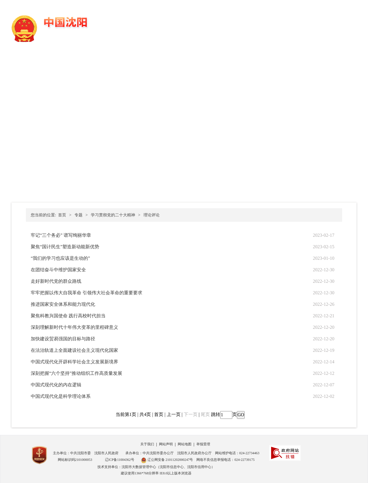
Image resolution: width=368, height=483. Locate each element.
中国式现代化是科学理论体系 (61, 396)
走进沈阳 (315, 23)
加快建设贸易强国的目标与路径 (63, 338)
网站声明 (166, 444)
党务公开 (193, 23)
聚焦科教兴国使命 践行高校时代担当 (68, 315)
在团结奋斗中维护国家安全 (58, 269)
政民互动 (266, 23)
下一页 (191, 414)
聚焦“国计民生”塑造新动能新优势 (65, 246)
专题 (78, 215)
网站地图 (184, 444)
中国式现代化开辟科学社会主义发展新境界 (74, 361)
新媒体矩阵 (341, 23)
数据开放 (290, 23)
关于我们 (147, 444)
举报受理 (203, 444)
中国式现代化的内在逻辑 (56, 384)
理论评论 (151, 215)
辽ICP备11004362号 (119, 460)
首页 (173, 23)
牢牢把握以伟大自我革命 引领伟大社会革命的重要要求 (86, 292)
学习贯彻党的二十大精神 (113, 215)
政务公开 (217, 23)
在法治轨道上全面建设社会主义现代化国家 (74, 350)
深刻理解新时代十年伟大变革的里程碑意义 (74, 327)
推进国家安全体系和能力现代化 (63, 304)
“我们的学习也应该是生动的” (60, 258)
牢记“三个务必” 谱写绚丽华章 (61, 235)
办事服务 (242, 23)
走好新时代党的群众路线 (56, 281)
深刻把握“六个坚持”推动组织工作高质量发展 (76, 373)
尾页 (205, 414)
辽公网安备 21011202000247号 (167, 460)
